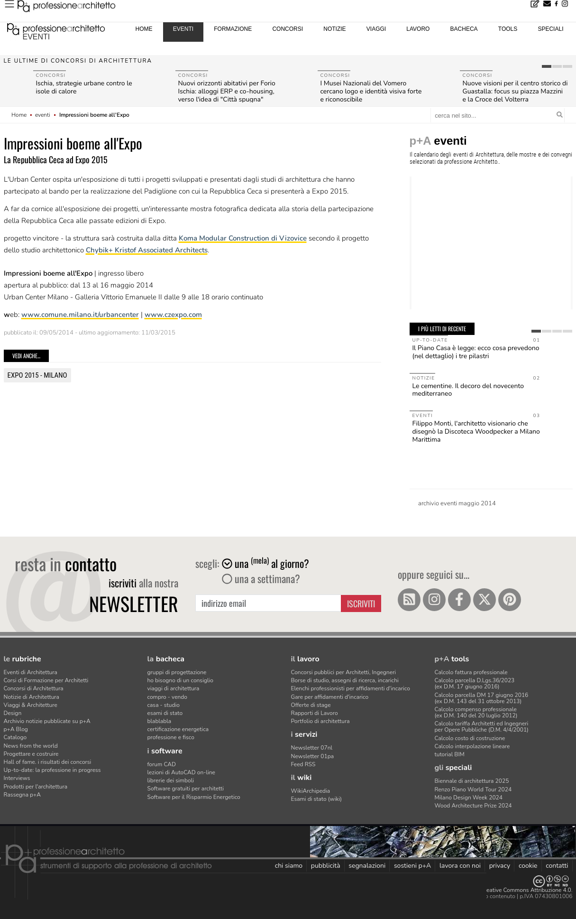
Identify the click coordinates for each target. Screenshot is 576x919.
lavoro (418, 29)
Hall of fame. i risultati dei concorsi (47, 762)
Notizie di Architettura (31, 697)
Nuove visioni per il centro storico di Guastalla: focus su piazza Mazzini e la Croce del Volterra (515, 91)
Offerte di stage (311, 705)
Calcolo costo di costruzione (470, 738)
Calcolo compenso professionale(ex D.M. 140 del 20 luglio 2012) (476, 712)
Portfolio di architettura (320, 721)
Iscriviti (361, 603)
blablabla (159, 721)
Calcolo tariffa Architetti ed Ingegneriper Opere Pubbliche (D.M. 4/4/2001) (482, 726)
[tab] (546, 66)
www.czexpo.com (173, 314)
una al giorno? (265, 563)
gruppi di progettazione (177, 672)
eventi (36, 37)
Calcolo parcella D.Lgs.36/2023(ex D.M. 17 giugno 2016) (475, 683)
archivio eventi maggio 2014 (457, 503)
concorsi (287, 29)
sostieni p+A (412, 865)
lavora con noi (460, 865)
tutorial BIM (450, 754)
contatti (557, 865)
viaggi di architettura (173, 688)
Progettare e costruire (31, 754)
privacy (500, 865)
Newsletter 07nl (312, 748)
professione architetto (56, 28)
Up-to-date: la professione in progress (52, 770)
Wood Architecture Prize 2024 (473, 805)
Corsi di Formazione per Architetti (46, 680)
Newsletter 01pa (312, 756)
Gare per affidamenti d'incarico (330, 697)
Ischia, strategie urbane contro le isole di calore (84, 87)
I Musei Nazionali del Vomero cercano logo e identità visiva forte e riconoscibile (371, 91)
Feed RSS (303, 764)
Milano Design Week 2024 (469, 797)
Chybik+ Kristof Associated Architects (147, 250)
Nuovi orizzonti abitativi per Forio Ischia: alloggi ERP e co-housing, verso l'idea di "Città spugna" (226, 91)
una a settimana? (261, 578)
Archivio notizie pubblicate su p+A (47, 721)
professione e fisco (170, 737)
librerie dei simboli (170, 780)
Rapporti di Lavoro (314, 713)
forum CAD (161, 764)
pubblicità (325, 865)
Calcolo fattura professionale (471, 672)
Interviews (17, 778)
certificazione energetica (178, 729)
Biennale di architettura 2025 (472, 781)
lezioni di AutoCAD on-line (181, 772)
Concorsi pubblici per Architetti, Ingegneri (343, 672)
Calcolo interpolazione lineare (472, 746)
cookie (528, 865)
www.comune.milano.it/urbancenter (80, 314)
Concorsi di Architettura (34, 688)
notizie (334, 29)
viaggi (376, 29)
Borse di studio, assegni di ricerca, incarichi (345, 680)
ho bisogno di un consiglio (180, 680)
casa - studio (163, 705)
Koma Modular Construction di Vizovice (243, 238)
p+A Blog (16, 729)
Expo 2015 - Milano (37, 375)
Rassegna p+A (22, 794)
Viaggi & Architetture (30, 705)
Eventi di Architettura (30, 672)
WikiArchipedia (310, 791)
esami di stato (165, 713)
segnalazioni (366, 865)
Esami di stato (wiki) (316, 799)
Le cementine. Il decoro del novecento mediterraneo (468, 390)
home (144, 29)
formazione (233, 29)
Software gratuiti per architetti (185, 788)
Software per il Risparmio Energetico (193, 797)
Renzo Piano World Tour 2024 (473, 789)
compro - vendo (167, 697)
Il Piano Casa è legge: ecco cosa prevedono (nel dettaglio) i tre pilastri (475, 352)
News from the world (31, 746)
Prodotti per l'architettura (36, 786)
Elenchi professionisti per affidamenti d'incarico (350, 688)
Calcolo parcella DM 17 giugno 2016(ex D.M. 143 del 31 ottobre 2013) (482, 698)
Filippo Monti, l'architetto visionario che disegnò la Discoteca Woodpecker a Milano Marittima (476, 431)
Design (13, 713)
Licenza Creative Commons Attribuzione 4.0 (515, 890)
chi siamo (288, 865)
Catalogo (15, 737)
